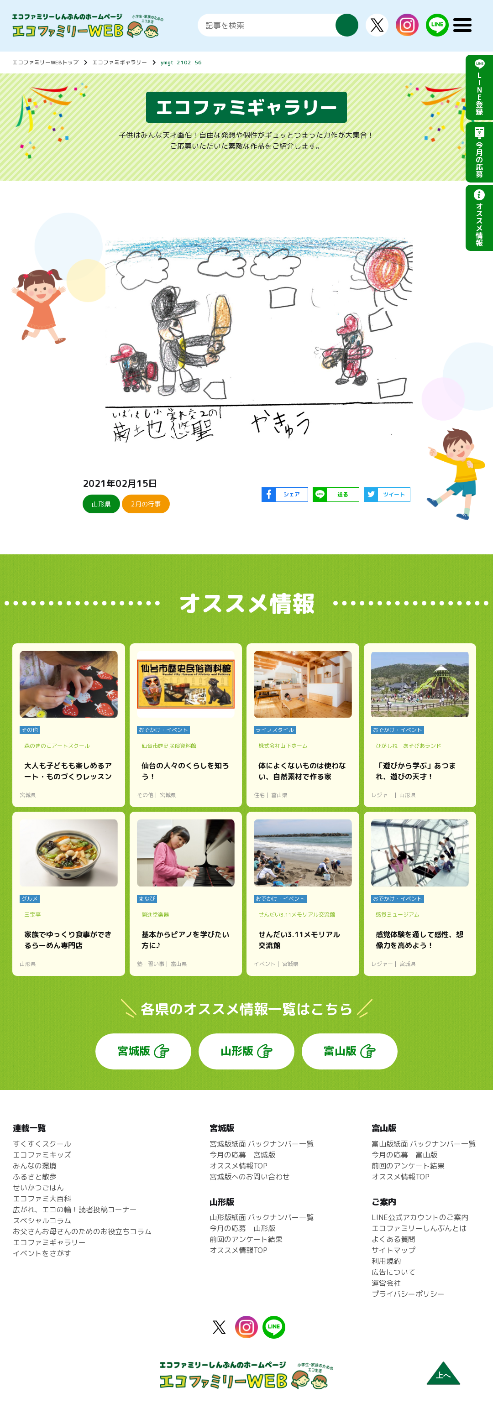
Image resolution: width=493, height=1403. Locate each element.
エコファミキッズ (42, 1155)
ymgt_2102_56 (181, 62)
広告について (393, 1272)
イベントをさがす (42, 1253)
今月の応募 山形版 (242, 1228)
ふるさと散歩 (35, 1177)
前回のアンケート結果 (246, 1239)
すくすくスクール (42, 1144)
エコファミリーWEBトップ (45, 62)
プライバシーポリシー (408, 1294)
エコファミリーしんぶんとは (419, 1228)
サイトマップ (393, 1250)
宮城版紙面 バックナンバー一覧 (262, 1144)
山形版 (236, 1051)
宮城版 (133, 1051)
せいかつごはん (38, 1188)
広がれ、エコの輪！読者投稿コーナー (75, 1210)
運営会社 (386, 1283)
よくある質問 (393, 1239)
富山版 (340, 1051)
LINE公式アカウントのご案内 (420, 1217)
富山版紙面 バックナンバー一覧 (424, 1144)
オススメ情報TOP (238, 1166)
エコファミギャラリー (119, 62)
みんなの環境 (35, 1166)
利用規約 (386, 1261)
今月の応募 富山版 (404, 1155)
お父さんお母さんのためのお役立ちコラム (82, 1231)
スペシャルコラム (42, 1220)
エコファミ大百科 (42, 1199)
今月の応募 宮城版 (242, 1155)
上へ (443, 1375)
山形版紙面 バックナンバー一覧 (262, 1217)
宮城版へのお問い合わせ (250, 1177)
